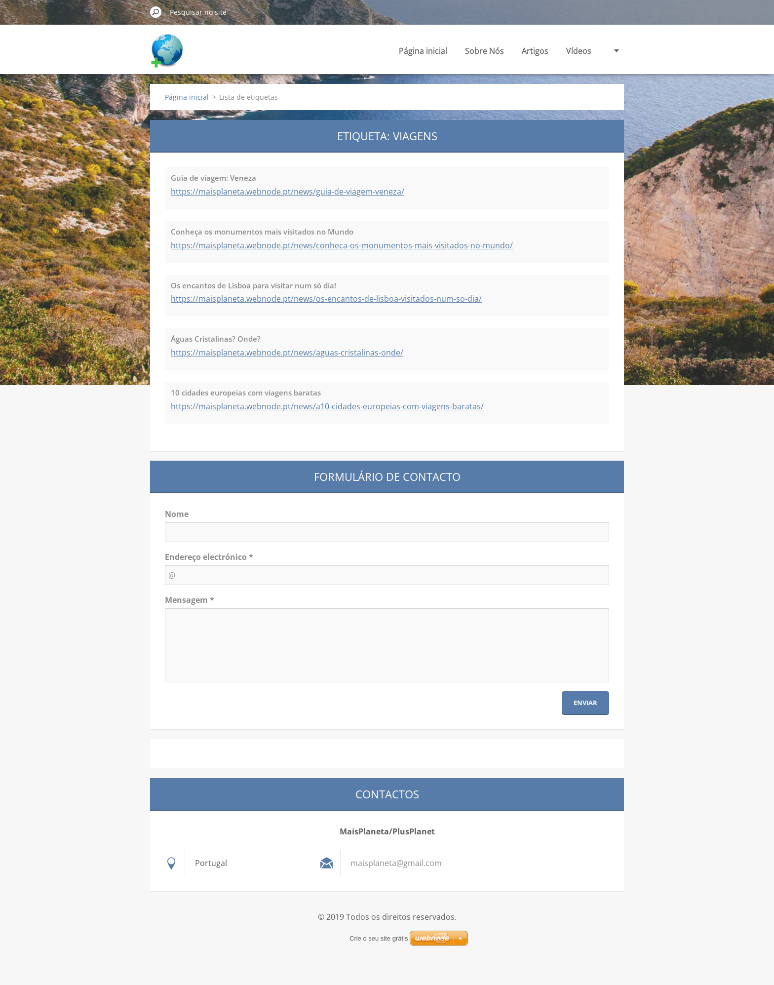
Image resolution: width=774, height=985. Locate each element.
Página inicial (423, 50)
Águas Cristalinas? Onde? (216, 339)
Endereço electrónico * (209, 557)
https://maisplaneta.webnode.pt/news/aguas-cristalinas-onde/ (287, 352)
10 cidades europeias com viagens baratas (246, 392)
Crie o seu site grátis (378, 938)
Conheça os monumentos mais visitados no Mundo (262, 231)
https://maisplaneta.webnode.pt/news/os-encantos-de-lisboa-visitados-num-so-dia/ (326, 298)
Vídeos (578, 50)
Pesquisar (156, 12)
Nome (177, 514)
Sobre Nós (484, 50)
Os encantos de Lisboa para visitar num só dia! (253, 285)
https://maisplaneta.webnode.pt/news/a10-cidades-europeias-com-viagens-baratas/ (327, 406)
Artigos (535, 50)
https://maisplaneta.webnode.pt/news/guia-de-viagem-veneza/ (287, 191)
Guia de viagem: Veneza (213, 178)
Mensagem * (189, 599)
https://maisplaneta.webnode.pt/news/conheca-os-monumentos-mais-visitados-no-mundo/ (342, 245)
